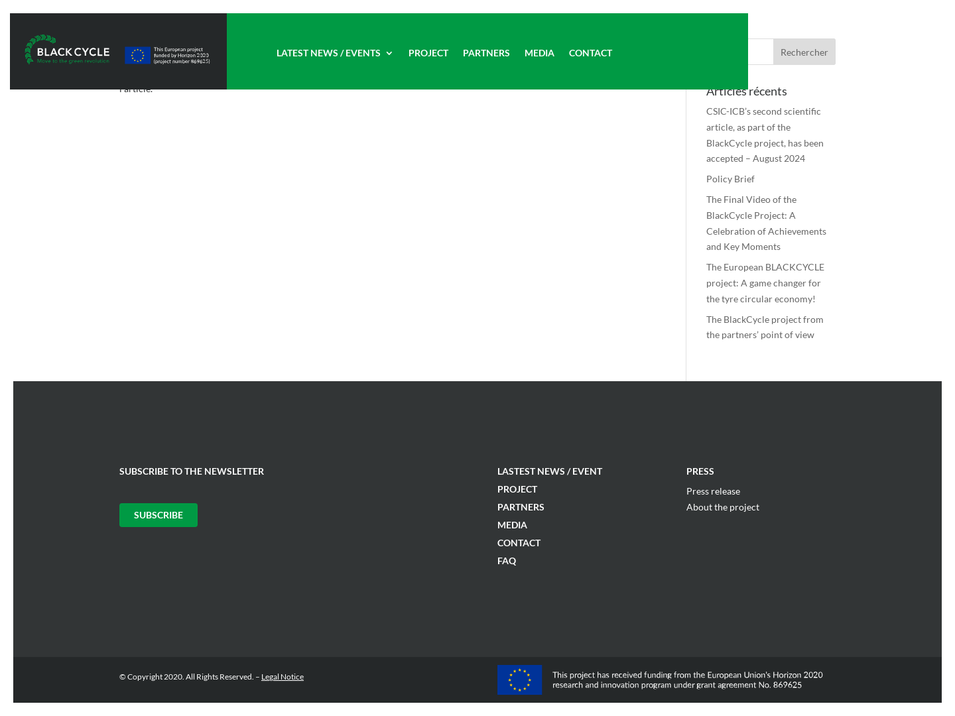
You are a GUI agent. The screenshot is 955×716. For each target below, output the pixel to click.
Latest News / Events (329, 53)
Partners (486, 53)
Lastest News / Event (549, 471)
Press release (713, 491)
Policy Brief (730, 178)
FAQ (506, 560)
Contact (590, 53)
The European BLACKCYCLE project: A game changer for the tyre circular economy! (765, 282)
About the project (722, 506)
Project (428, 53)
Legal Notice (282, 677)
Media (539, 53)
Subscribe (158, 514)
